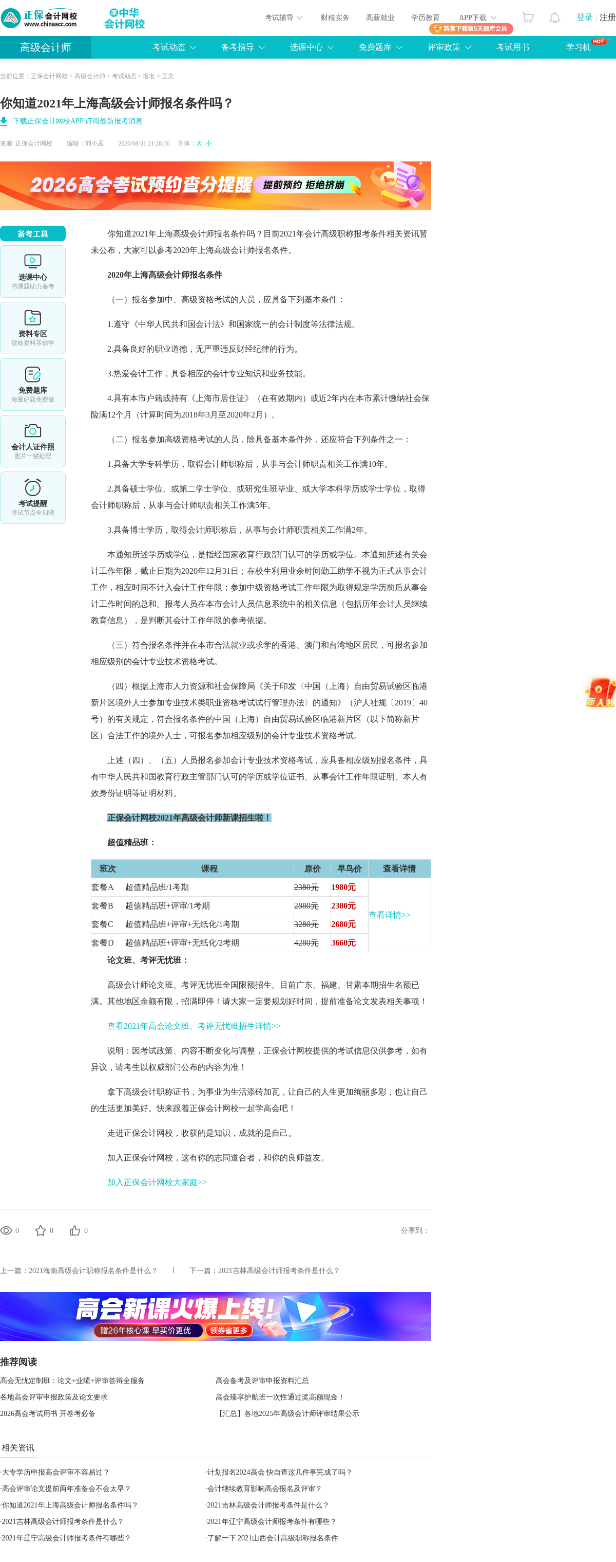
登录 (584, 17)
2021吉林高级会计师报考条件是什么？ (279, 1271)
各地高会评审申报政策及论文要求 (54, 1397)
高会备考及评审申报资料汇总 (262, 1381)
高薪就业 (380, 18)
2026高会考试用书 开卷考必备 (47, 1414)
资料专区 (33, 328)
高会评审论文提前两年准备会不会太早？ (66, 1489)
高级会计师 (45, 47)
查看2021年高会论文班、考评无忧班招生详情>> (194, 1026)
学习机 (588, 44)
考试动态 (168, 47)
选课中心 (306, 47)
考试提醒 (33, 497)
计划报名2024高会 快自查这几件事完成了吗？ (280, 1472)
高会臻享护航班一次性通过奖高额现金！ (280, 1397)
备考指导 (237, 47)
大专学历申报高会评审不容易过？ (56, 1472)
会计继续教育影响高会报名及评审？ (264, 1489)
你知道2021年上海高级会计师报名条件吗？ (70, 1505)
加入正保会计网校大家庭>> (157, 1182)
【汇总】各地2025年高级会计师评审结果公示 (287, 1414)
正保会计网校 (49, 76)
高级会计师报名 (243, 250)
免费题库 (375, 47)
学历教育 (425, 18)
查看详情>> (390, 915)
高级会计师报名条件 (210, 233)
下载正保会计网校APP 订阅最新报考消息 (78, 121)
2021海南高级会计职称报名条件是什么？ (93, 1271)
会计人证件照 (33, 441)
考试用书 (512, 47)
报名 (149, 76)
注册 (608, 17)
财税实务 (335, 18)
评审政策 (444, 47)
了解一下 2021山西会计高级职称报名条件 (273, 1538)
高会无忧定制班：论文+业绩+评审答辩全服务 (72, 1381)
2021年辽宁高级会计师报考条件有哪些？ (272, 1521)
